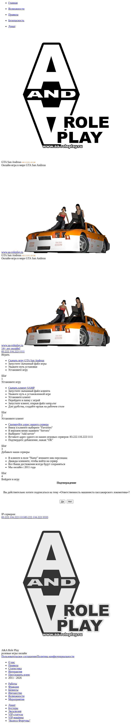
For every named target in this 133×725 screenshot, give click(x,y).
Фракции (13, 686)
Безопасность (16, 20)
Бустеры (13, 708)
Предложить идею (19, 674)
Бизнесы (13, 689)
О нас (11, 662)
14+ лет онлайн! (10, 348)
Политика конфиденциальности (55, 656)
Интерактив (15, 671)
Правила (13, 14)
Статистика (15, 668)
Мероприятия (16, 699)
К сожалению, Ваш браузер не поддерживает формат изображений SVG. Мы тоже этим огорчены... (66, 96)
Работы (12, 683)
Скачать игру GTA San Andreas (26, 360)
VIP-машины (16, 717)
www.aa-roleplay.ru (12, 252)
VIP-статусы (15, 714)
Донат (11, 26)
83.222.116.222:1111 (13, 351)
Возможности (16, 8)
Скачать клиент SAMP (21, 387)
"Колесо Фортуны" (19, 720)
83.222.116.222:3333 (36, 517)
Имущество (15, 693)
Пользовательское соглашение (19, 656)
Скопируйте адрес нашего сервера (28, 424)
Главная (13, 2)
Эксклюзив (14, 711)
